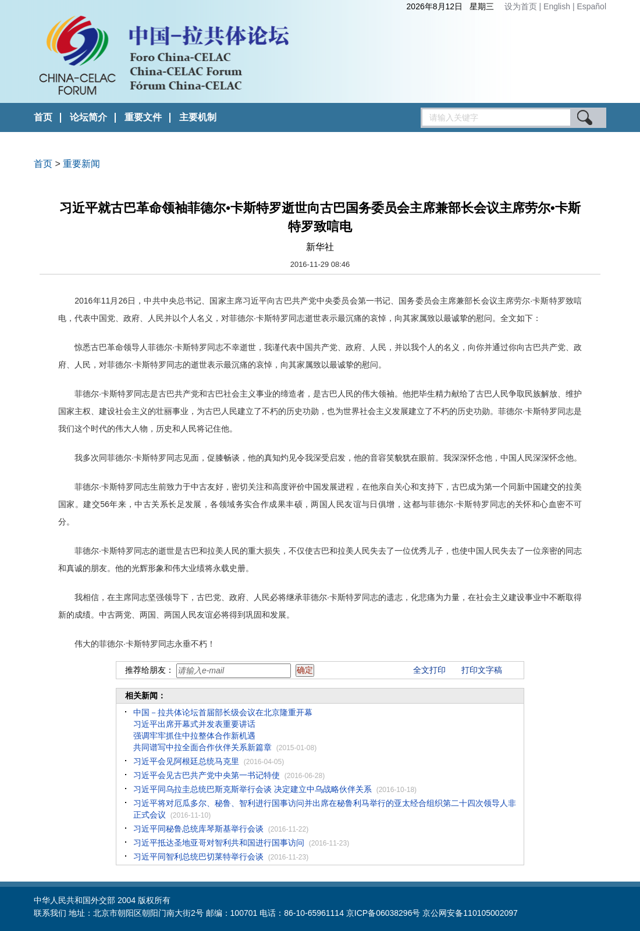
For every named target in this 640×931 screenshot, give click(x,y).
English (558, 6)
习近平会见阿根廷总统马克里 (186, 761)
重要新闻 (81, 164)
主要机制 (197, 117)
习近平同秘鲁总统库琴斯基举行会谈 (198, 828)
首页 (43, 117)
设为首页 (520, 6)
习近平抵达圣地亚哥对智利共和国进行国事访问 (218, 842)
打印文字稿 (481, 670)
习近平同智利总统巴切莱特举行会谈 (198, 856)
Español (591, 6)
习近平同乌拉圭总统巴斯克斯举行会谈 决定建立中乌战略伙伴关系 (252, 789)
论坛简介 (88, 117)
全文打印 (429, 670)
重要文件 (143, 117)
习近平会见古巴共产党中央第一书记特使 (206, 775)
